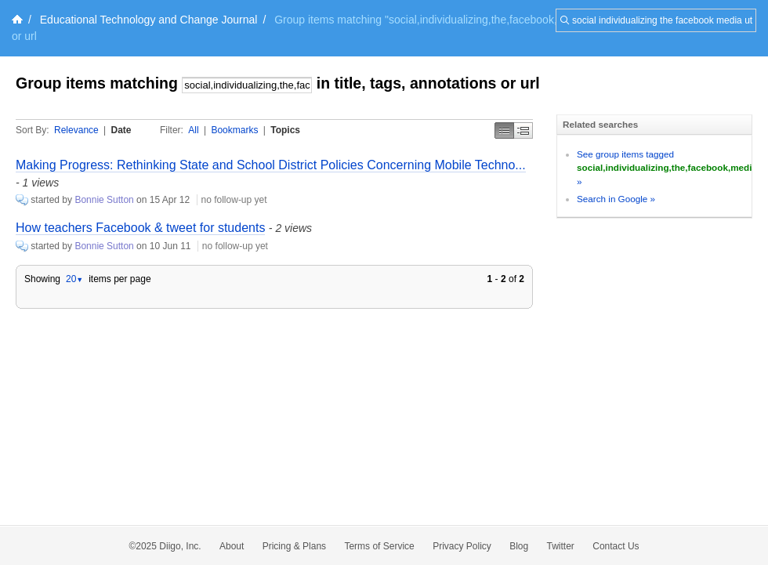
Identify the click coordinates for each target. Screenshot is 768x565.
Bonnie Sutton (103, 199)
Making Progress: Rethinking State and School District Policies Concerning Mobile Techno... (271, 165)
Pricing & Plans (294, 546)
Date (121, 130)
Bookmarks (234, 130)
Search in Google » (616, 199)
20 (74, 278)
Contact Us (615, 546)
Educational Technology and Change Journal (149, 19)
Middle (523, 130)
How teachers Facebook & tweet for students (140, 227)
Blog (518, 546)
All (193, 130)
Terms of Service (379, 546)
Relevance (76, 130)
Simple (504, 130)
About (231, 546)
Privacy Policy (462, 546)
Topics (285, 130)
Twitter (560, 546)
